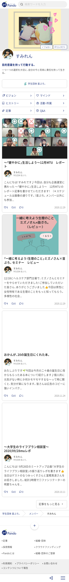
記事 (5, 540)
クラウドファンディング (48, 546)
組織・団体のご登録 (45, 553)
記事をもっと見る (51, 504)
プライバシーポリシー (27, 563)
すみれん (24, 56)
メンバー (33, 513)
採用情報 (7, 546)
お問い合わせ (49, 563)
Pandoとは (8, 553)
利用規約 (7, 563)
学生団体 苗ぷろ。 (11, 513)
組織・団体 (40, 540)
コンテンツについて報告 (15, 567)
